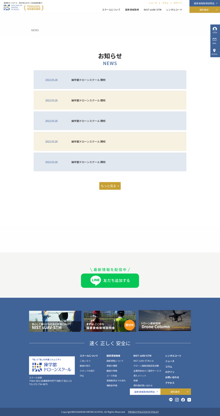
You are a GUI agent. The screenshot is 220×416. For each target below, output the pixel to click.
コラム (165, 2)
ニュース (153, 2)
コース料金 (111, 375)
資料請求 (204, 9)
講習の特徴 (111, 370)
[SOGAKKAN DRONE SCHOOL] (24, 6)
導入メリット (139, 375)
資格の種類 (111, 365)
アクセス (169, 382)
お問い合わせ (172, 377)
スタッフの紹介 (87, 370)
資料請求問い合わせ (143, 385)
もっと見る (108, 186)
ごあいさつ (85, 360)
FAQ (82, 375)
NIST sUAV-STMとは (143, 360)
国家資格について (115, 360)
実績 (135, 380)
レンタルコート (174, 9)
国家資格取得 (132, 9)
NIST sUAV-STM (152, 9)
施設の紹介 (85, 365)
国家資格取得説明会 (204, 3)
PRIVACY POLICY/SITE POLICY (143, 411)
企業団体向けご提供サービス (147, 370)
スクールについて (111, 9)
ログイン (178, 2)
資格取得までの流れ (116, 380)
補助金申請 (111, 385)
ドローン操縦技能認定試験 (146, 365)
